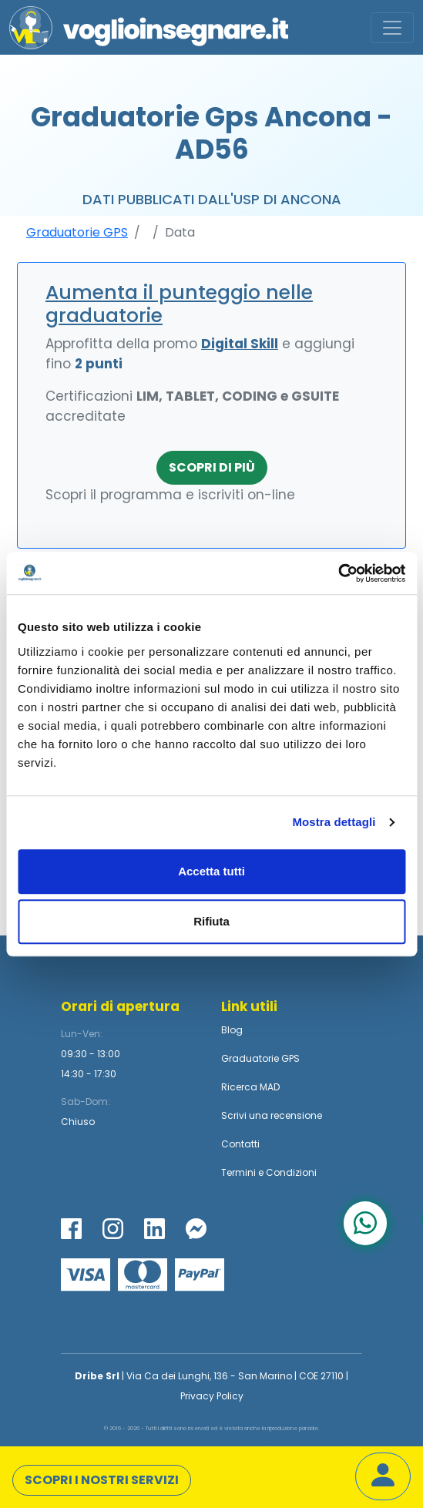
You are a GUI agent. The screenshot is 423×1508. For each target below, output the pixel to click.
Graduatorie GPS (77, 232)
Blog (232, 1029)
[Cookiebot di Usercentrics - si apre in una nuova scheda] (337, 573)
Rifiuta (211, 921)
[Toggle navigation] (392, 27)
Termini (238, 1172)
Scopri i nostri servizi (102, 1480)
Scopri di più (212, 467)
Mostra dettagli (333, 821)
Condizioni (291, 1172)
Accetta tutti (211, 871)
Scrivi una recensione (271, 1115)
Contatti (240, 1143)
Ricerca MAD (250, 1086)
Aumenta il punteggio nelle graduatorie (179, 304)
